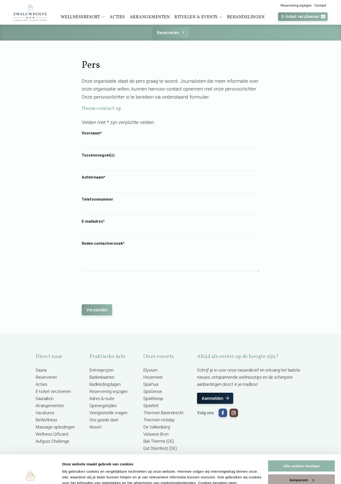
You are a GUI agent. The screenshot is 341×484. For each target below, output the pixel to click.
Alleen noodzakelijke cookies (301, 467)
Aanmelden (216, 398)
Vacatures (45, 412)
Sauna (41, 370)
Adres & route (101, 398)
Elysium (150, 370)
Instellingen (72, 475)
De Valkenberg (156, 426)
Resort (95, 426)
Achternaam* (93, 177)
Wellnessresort (83, 17)
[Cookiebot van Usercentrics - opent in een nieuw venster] (30, 474)
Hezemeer (153, 377)
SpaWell (150, 405)
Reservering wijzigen (296, 5)
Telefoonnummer (97, 199)
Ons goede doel (103, 419)
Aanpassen (301, 453)
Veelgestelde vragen (108, 412)
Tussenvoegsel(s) (98, 155)
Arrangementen (150, 17)
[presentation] (118, 285)
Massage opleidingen (55, 426)
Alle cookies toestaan (301, 439)
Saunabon (45, 398)
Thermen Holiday (159, 419)
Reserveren (171, 32)
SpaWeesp (153, 398)
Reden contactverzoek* (103, 243)
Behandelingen (246, 17)
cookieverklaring (155, 462)
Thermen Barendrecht (163, 412)
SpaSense (152, 391)
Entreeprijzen (101, 370)
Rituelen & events (198, 17)
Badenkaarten (101, 377)
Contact (320, 5)
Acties (117, 17)
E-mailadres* (93, 221)
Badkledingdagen (105, 384)
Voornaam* (92, 133)
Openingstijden (103, 405)
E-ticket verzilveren (304, 17)
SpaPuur (151, 384)
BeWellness (46, 419)
